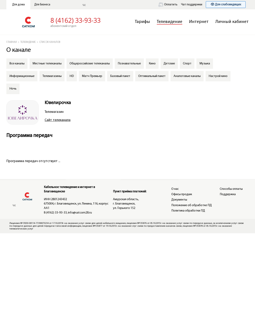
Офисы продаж (181, 194)
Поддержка (228, 194)
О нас (175, 189)
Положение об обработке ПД (191, 205)
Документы (179, 199)
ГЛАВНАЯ (11, 42)
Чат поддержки (191, 4)
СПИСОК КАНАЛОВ (49, 42)
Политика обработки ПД (188, 210)
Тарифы (142, 22)
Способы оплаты (231, 189)
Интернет (199, 22)
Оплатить (168, 4)
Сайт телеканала (58, 120)
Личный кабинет (232, 22)
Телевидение (169, 22)
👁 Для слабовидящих (225, 4)
